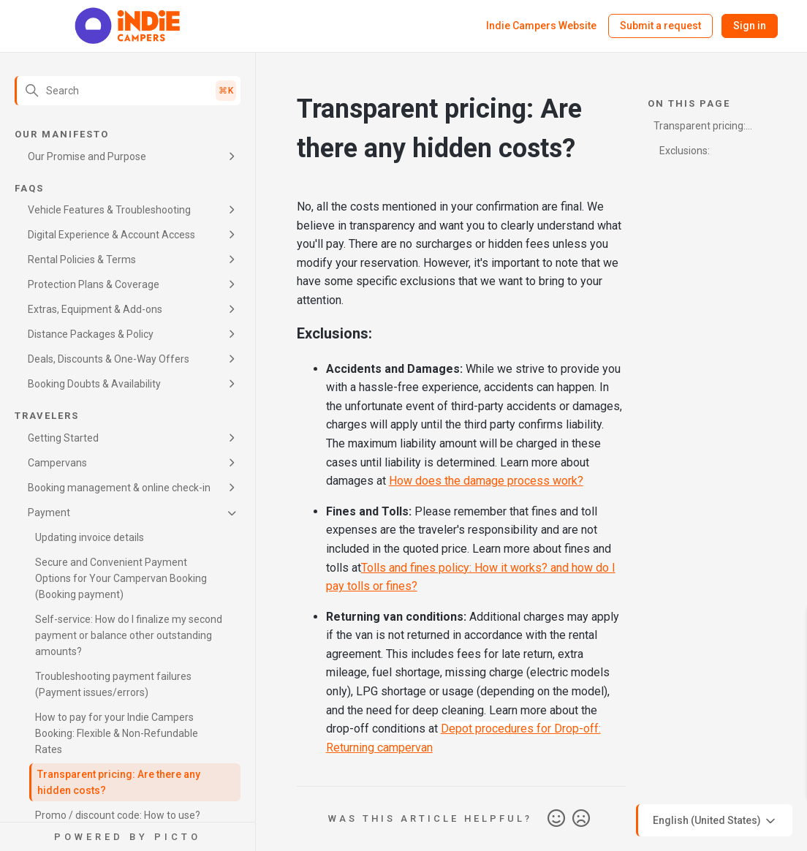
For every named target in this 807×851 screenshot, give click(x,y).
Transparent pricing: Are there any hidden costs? (118, 782)
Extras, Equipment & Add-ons (95, 309)
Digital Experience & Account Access (111, 235)
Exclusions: (684, 150)
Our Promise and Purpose (87, 156)
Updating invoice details (89, 537)
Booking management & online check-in (119, 487)
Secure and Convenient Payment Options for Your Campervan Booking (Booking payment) (121, 578)
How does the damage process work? (486, 481)
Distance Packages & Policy (91, 334)
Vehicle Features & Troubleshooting (109, 210)
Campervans (57, 463)
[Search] (127, 90)
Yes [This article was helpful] (556, 819)
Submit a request (660, 25)
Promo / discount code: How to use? (117, 815)
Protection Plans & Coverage (93, 284)
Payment (49, 512)
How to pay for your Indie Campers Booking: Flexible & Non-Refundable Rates (116, 733)
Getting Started (63, 438)
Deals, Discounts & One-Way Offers (108, 359)
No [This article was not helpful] (581, 819)
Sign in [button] (749, 25)
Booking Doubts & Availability (94, 384)
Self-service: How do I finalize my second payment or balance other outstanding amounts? (128, 635)
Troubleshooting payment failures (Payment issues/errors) (113, 684)
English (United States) (715, 821)
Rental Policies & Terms (82, 259)
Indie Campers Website (541, 25)
